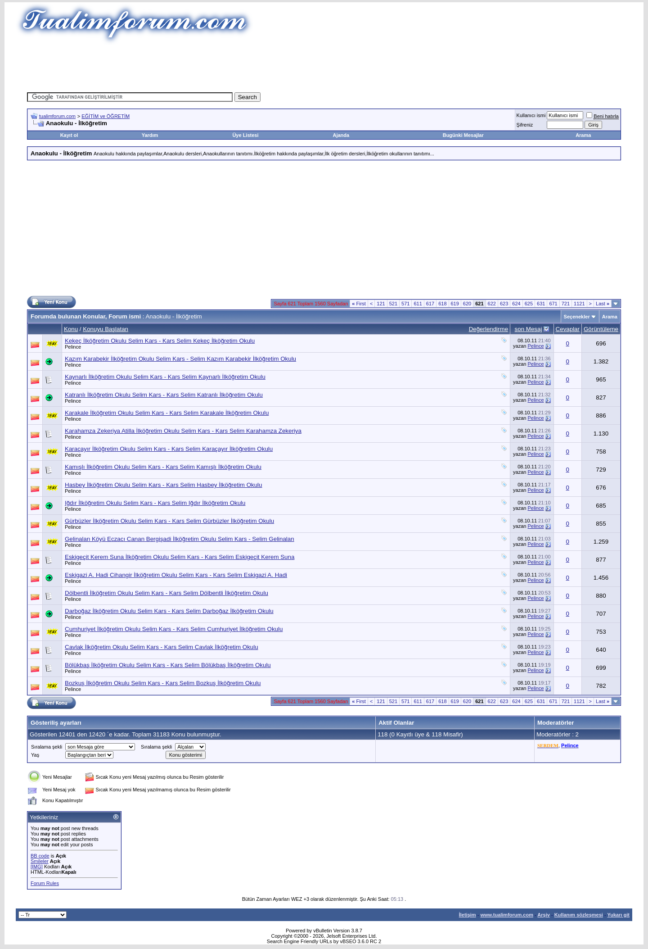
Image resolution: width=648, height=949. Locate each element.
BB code (40, 855)
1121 (579, 303)
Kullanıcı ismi (531, 115)
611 (418, 303)
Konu (71, 329)
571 (405, 303)
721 (566, 303)
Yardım (150, 135)
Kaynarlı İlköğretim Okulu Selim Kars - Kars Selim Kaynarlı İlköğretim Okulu (165, 376)
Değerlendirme (488, 329)
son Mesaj (528, 329)
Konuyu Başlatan (105, 329)
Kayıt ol (69, 135)
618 (442, 303)
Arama (583, 135)
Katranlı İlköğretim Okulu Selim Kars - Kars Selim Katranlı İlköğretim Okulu (164, 394)
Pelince (73, 347)
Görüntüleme (601, 329)
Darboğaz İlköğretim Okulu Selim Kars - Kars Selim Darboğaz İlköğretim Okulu (169, 611)
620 (467, 303)
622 (492, 303)
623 (504, 303)
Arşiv (543, 914)
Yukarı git (618, 914)
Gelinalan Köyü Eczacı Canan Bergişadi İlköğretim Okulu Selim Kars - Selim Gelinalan (179, 539)
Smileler (40, 861)
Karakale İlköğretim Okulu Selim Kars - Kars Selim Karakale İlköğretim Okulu (167, 412)
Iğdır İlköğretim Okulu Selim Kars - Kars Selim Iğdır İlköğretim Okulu (155, 502)
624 (516, 303)
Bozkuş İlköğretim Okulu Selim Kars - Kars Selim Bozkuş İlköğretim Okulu (163, 683)
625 (529, 303)
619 (455, 303)
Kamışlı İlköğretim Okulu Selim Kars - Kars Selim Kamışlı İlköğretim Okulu (163, 466)
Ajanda (341, 135)
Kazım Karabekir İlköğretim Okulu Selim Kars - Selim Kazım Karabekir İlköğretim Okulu (180, 358)
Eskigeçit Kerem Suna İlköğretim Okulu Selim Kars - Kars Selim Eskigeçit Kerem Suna (179, 557)
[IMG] (37, 866)
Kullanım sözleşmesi (578, 914)
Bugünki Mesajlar (463, 135)
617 (430, 303)
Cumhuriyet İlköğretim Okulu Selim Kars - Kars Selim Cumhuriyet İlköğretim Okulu (174, 629)
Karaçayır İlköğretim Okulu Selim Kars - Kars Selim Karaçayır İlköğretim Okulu (169, 448)
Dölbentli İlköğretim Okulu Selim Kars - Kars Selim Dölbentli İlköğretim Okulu (166, 593)
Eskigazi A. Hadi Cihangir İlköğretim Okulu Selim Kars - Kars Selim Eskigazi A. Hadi (176, 575)
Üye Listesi (245, 135)
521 (393, 303)
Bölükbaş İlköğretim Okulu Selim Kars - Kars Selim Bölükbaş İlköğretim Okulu (168, 665)
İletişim (467, 914)
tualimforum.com (57, 116)
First (359, 303)
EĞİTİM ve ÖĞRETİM (105, 116)
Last (602, 303)
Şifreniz (525, 124)
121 (381, 303)
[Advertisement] (324, 65)
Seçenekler (577, 316)
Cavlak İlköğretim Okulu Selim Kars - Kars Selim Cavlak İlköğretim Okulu (161, 647)
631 (541, 303)
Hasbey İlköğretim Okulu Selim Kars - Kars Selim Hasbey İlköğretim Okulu (163, 484)
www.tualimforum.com (506, 914)
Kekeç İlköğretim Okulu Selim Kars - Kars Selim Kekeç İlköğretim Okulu (160, 340)
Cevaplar (568, 329)
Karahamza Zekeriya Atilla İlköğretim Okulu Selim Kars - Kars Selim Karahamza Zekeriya (183, 430)
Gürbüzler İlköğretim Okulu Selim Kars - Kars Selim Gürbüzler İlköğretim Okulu (169, 521)
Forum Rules (45, 883)
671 (553, 303)
